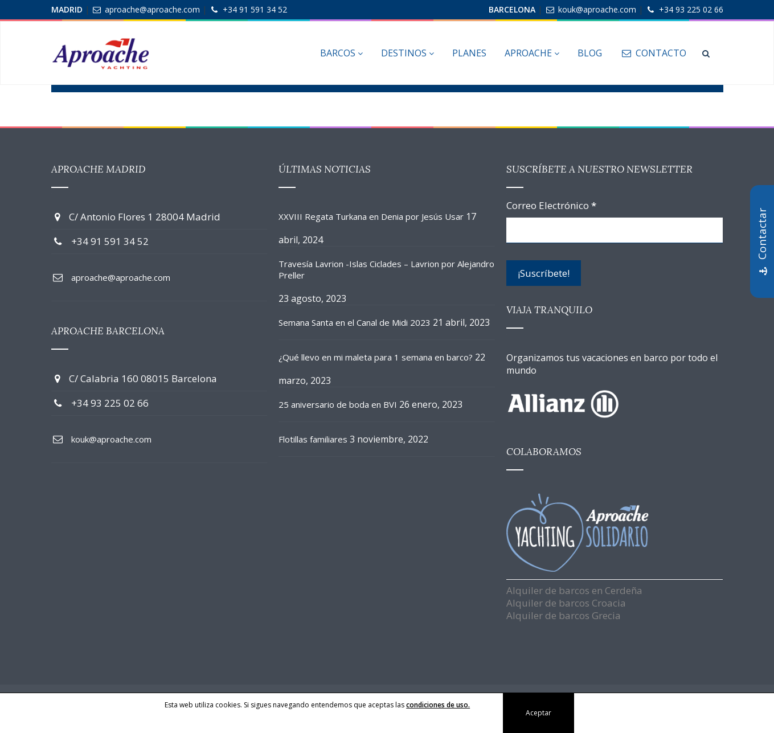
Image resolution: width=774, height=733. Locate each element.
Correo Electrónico (551, 205)
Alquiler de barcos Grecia (563, 615)
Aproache (532, 53)
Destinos (407, 53)
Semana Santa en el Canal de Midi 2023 (355, 322)
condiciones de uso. (438, 705)
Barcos (341, 53)
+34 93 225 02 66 (691, 9)
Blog (590, 53)
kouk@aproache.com (597, 9)
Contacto (653, 53)
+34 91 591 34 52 (255, 9)
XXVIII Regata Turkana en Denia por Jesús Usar (371, 216)
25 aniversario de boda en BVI (338, 404)
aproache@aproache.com (152, 9)
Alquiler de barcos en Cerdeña (574, 590)
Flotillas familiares (313, 439)
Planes (469, 53)
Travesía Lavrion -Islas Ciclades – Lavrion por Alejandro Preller (386, 269)
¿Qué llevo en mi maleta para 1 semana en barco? (376, 357)
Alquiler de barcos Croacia (566, 602)
